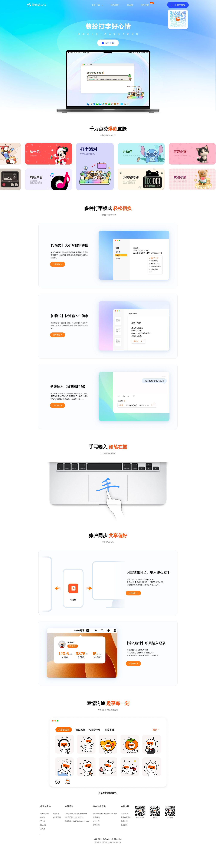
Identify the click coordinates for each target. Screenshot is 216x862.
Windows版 (44, 814)
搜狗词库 (96, 825)
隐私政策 (106, 839)
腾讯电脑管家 (126, 817)
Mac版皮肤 (57, 817)
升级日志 (56, 814)
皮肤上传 (96, 821)
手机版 (42, 821)
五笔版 (42, 829)
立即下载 (109, 42)
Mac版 (42, 817)
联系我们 (96, 817)
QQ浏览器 (124, 814)
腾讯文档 (124, 821)
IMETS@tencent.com (81, 821)
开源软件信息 (117, 839)
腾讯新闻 (124, 825)
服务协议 (97, 839)
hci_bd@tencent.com (109, 814)
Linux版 (43, 825)
